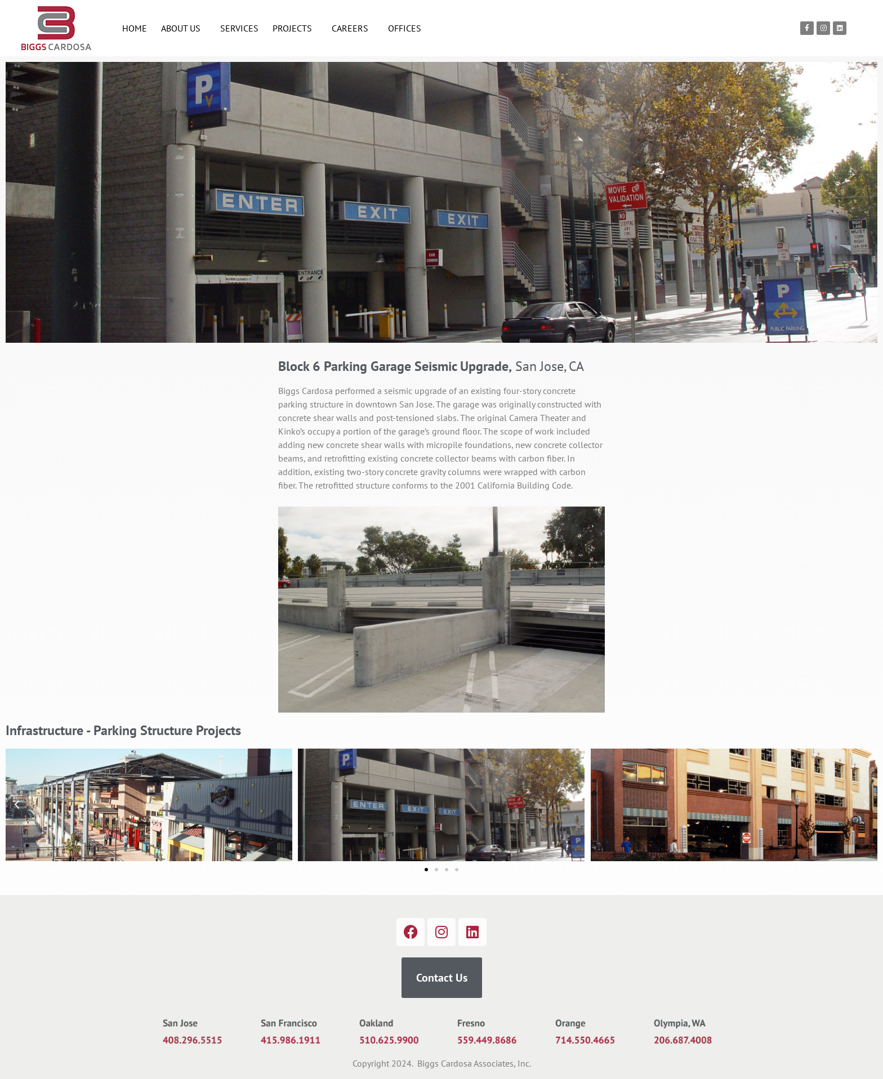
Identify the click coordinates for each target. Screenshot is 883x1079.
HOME (134, 28)
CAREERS (353, 28)
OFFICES (404, 28)
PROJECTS (295, 28)
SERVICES (239, 28)
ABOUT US (183, 28)
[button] (17, 805)
